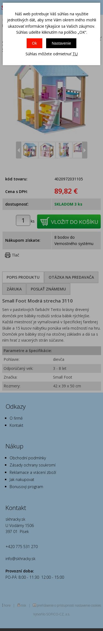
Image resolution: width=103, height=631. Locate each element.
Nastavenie (61, 43)
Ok (34, 43)
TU (75, 53)
